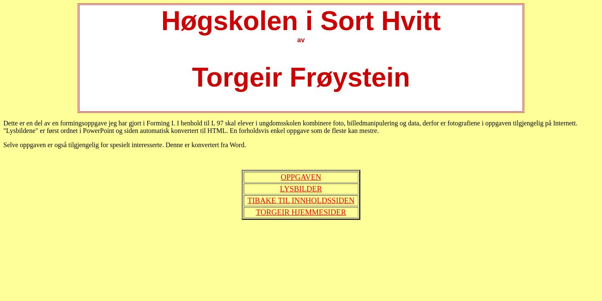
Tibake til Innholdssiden (301, 200)
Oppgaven (301, 177)
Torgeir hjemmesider (301, 212)
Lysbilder (301, 188)
